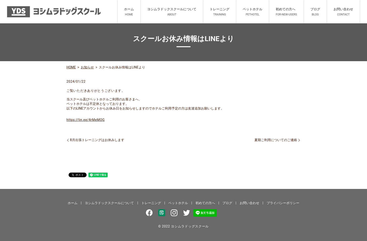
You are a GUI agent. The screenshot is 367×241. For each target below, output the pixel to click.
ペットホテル (252, 11)
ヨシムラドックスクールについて (171, 11)
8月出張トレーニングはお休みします (97, 140)
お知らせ (87, 67)
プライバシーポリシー (283, 203)
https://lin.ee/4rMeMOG (85, 120)
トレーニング (219, 11)
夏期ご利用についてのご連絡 (275, 140)
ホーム (129, 11)
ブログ (315, 11)
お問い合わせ (343, 11)
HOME (71, 67)
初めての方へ (286, 11)
